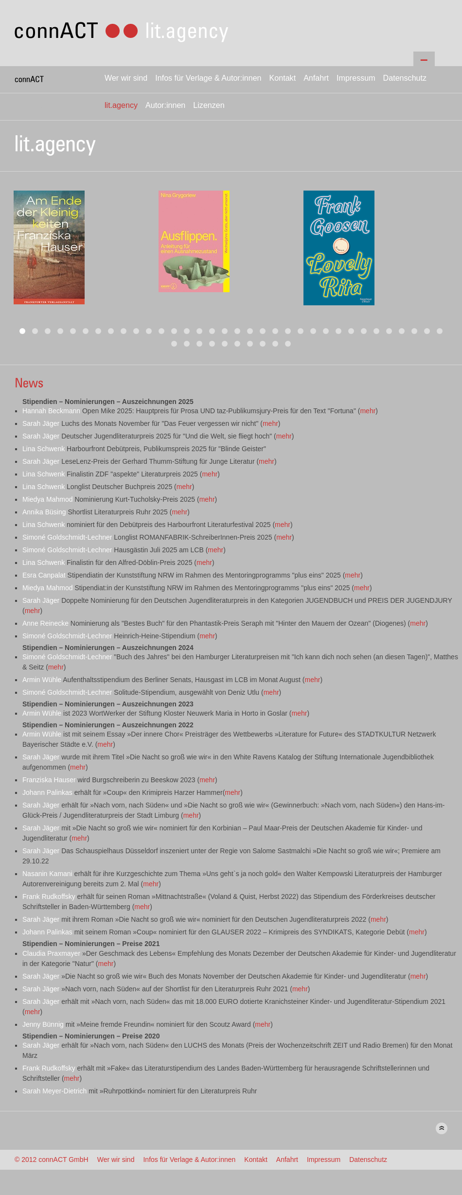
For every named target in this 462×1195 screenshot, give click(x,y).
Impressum (356, 77)
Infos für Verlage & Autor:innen (208, 77)
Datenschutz (404, 77)
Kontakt (282, 77)
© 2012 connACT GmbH (52, 1159)
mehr (367, 411)
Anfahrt (316, 77)
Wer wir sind (126, 77)
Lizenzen (208, 105)
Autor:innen (165, 105)
